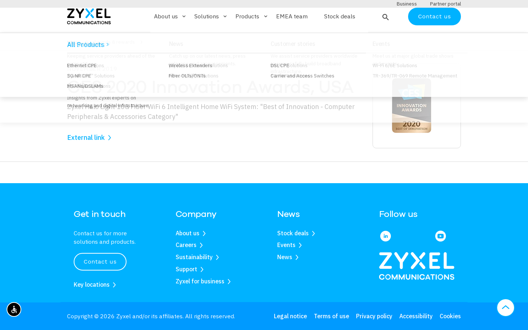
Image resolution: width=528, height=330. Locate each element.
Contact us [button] (100, 261)
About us (187, 233)
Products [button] (251, 37)
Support (186, 269)
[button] (384, 37)
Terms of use (331, 316)
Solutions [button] (211, 37)
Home (73, 63)
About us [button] (170, 37)
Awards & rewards (114, 63)
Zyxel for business (200, 281)
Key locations (92, 284)
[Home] (89, 37)
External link (86, 159)
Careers (186, 245)
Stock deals (339, 38)
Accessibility (416, 316)
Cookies (450, 316)
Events (286, 245)
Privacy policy (374, 316)
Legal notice (290, 316)
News (284, 257)
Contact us (434, 37)
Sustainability (194, 257)
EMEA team (292, 38)
